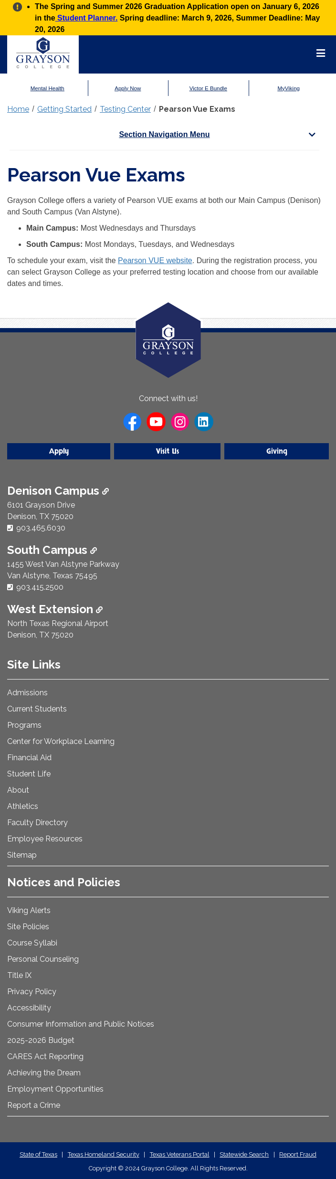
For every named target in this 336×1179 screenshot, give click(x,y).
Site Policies (28, 926)
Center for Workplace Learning (61, 741)
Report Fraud (297, 1154)
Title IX (19, 975)
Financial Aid (29, 757)
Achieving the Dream (44, 1072)
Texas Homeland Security (103, 1154)
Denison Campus (58, 491)
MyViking (289, 88)
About (18, 790)
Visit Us (167, 451)
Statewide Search (244, 1154)
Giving (276, 451)
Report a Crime (33, 1105)
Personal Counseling (43, 959)
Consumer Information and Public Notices (80, 1024)
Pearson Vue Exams (197, 109)
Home (18, 109)
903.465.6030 (40, 527)
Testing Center (125, 109)
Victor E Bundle (208, 88)
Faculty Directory (37, 822)
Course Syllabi (32, 942)
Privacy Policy (31, 991)
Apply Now (128, 88)
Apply (59, 451)
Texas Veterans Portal (180, 1154)
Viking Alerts (29, 910)
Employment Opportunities (55, 1089)
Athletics (22, 806)
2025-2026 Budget (40, 1040)
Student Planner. (86, 18)
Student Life (29, 773)
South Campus (52, 550)
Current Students (37, 708)
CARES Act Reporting (45, 1056)
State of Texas (38, 1154)
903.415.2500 (39, 587)
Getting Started (64, 109)
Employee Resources (45, 838)
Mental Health (47, 88)
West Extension (55, 609)
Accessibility (29, 1007)
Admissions (27, 692)
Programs (24, 725)
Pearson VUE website (155, 260)
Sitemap (22, 855)
